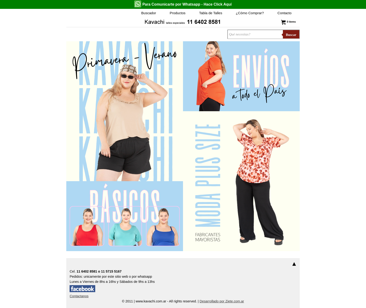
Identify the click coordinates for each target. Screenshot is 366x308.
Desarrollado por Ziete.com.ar (222, 301)
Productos (178, 13)
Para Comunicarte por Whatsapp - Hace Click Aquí (183, 3)
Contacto (285, 13)
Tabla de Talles (210, 13)
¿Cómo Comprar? (250, 13)
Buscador (148, 13)
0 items (288, 21)
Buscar (291, 35)
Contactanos (79, 296)
